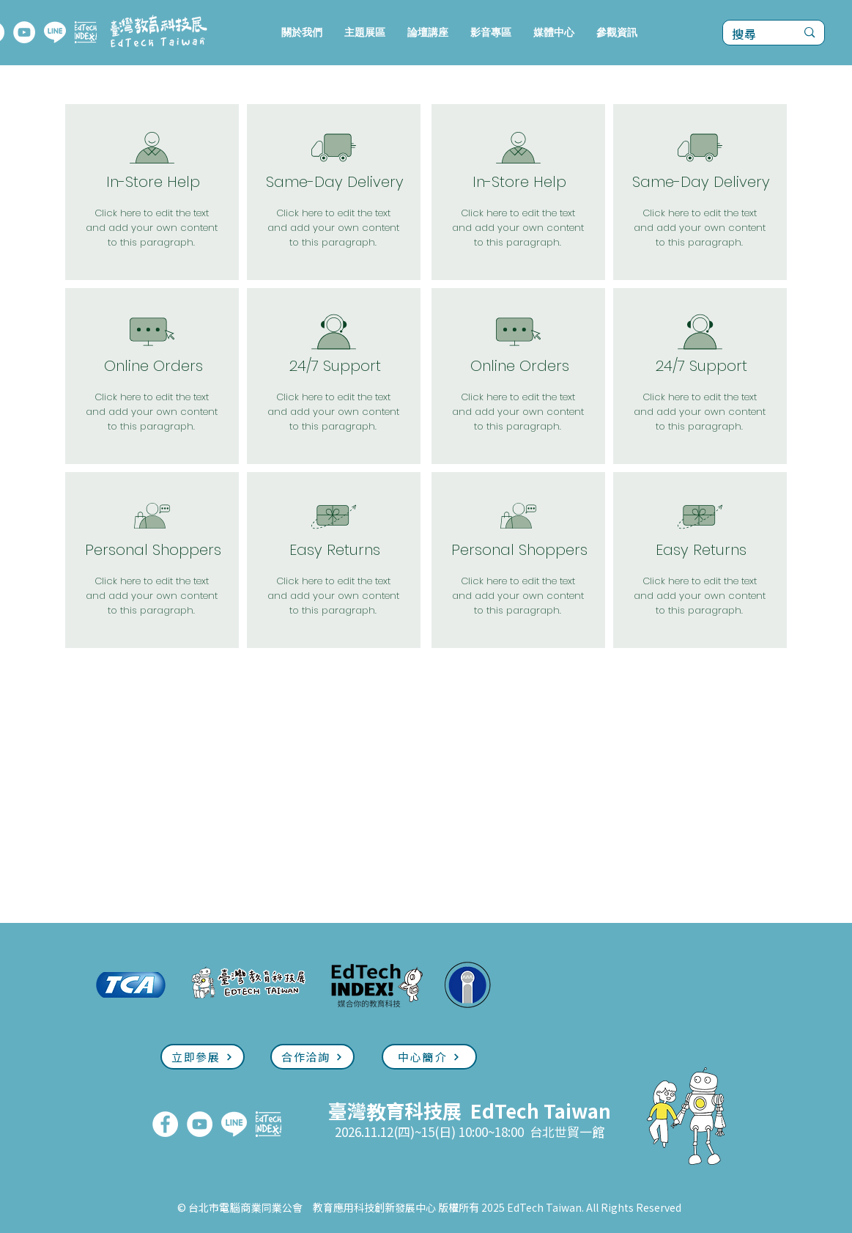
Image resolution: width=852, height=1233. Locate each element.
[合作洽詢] (312, 1057)
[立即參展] (202, 1057)
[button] (364, 32)
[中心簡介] (429, 1057)
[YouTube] (24, 32)
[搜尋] (753, 34)
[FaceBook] (165, 1124)
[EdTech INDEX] (86, 32)
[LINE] (55, 32)
